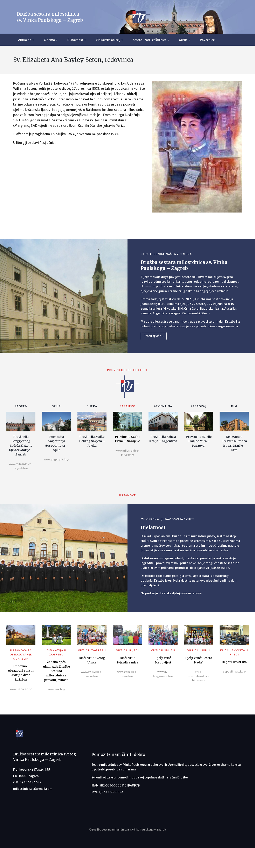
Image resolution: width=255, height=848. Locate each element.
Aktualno (24, 40)
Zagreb (21, 406)
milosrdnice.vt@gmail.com (32, 789)
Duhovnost (75, 40)
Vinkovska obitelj (108, 40)
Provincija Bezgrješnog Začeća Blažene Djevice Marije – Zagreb (21, 445)
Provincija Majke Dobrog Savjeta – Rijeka (92, 441)
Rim (234, 406)
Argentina (163, 406)
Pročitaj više (154, 336)
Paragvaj (198, 406)
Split (56, 406)
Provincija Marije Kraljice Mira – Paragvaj (199, 441)
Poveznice (207, 40)
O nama (49, 40)
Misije (183, 40)
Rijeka (92, 406)
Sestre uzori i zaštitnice (149, 40)
